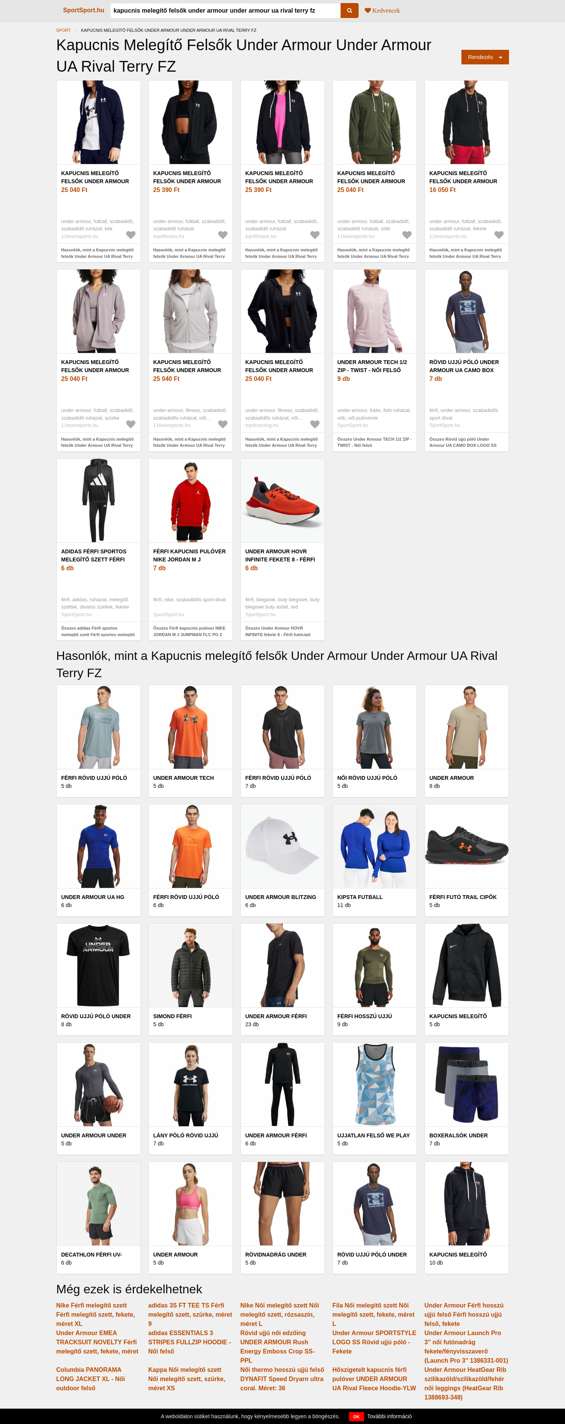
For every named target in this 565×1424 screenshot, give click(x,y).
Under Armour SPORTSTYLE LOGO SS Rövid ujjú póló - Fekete (375, 1342)
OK (356, 1416)
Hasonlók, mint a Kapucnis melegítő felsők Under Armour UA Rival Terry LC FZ (97, 256)
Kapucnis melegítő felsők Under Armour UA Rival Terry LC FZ (95, 181)
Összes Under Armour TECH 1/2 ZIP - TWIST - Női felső (375, 442)
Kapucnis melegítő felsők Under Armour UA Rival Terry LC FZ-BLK (466, 181)
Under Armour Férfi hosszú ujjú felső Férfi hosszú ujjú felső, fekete (464, 1314)
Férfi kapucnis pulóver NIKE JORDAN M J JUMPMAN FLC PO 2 (189, 559)
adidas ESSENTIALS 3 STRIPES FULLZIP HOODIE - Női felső (189, 1342)
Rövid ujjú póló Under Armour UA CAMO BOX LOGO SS (464, 370)
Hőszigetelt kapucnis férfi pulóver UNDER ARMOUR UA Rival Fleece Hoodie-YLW (374, 1379)
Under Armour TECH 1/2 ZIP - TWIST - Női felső (372, 366)
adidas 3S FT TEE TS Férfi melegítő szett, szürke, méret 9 (190, 1314)
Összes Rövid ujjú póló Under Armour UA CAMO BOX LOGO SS (463, 442)
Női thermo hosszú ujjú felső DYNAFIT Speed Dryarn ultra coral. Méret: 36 (282, 1379)
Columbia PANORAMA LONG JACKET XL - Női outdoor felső (90, 1379)
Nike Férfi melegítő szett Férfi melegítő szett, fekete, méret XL (95, 1314)
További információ (389, 1416)
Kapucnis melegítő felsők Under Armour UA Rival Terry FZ (187, 370)
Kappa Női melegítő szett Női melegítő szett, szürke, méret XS (187, 1379)
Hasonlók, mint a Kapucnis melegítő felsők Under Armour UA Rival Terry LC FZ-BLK (466, 256)
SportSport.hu (84, 10)
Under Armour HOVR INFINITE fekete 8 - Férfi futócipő (280, 559)
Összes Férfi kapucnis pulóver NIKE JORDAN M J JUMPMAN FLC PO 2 (189, 631)
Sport (63, 30)
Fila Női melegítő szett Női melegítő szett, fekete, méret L (374, 1314)
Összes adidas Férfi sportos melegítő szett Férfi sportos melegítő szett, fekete (98, 634)
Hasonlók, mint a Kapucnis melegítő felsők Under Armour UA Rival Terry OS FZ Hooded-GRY (97, 445)
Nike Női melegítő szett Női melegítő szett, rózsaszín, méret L (279, 1314)
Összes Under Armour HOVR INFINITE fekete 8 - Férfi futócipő (278, 631)
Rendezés (480, 57)
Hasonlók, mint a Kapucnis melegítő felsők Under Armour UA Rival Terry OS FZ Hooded (189, 256)
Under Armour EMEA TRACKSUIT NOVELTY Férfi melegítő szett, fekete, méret (97, 1342)
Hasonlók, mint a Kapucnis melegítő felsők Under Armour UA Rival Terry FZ (189, 445)
